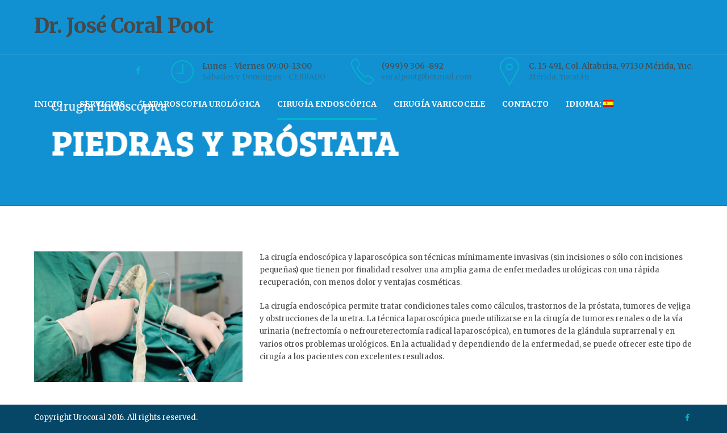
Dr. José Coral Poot (363, 36)
